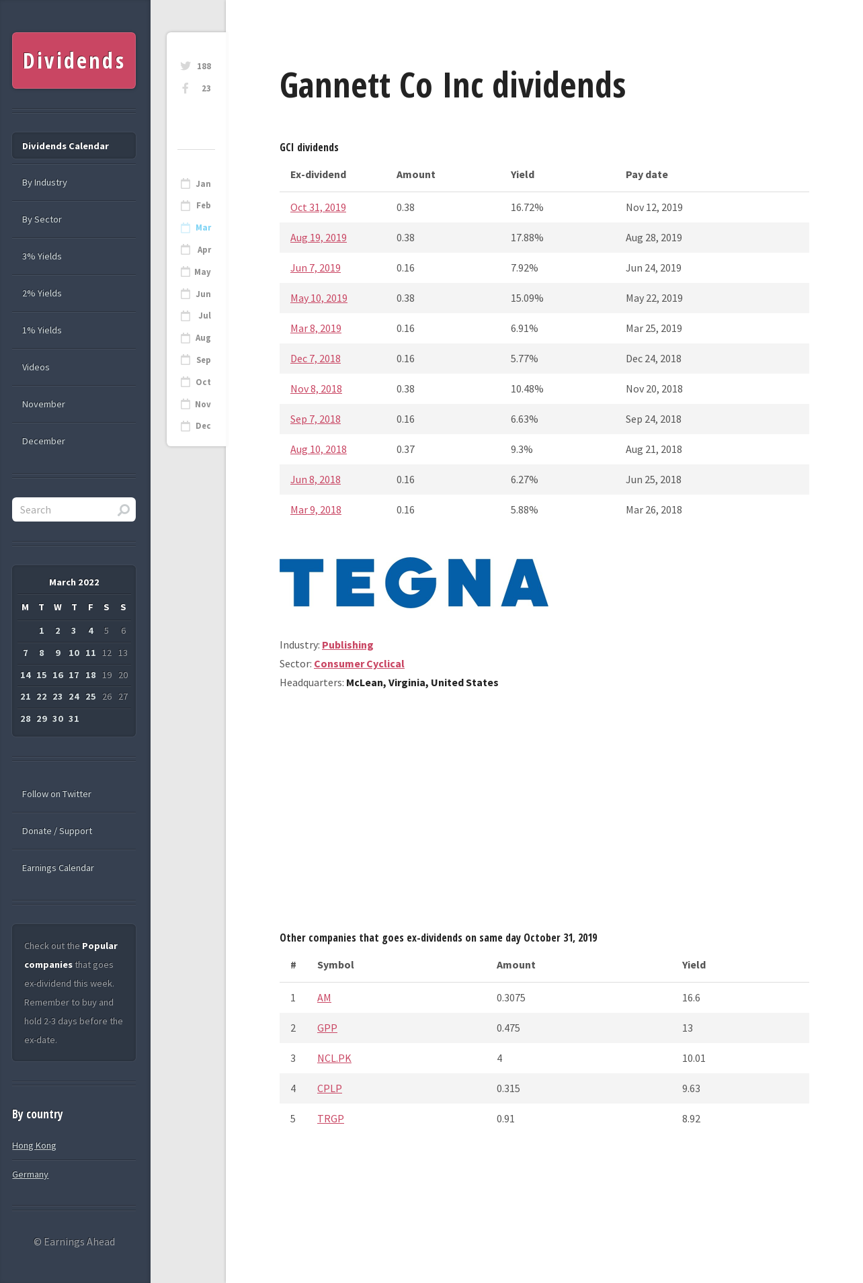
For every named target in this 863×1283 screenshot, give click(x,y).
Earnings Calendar (58, 868)
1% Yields (42, 330)
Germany (30, 1174)
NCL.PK (334, 1058)
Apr (204, 249)
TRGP (330, 1118)
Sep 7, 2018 (315, 418)
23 (206, 88)
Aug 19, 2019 (318, 237)
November (43, 404)
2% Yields (42, 293)
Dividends (74, 60)
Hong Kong (34, 1145)
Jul (204, 315)
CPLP (329, 1088)
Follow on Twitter (56, 794)
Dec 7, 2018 (315, 358)
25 (90, 696)
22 (41, 696)
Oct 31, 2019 (318, 207)
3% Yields (42, 256)
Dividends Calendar (65, 146)
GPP (327, 1027)
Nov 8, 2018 (316, 388)
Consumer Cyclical (359, 663)
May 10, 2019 (318, 297)
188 (204, 66)
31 (74, 718)
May (202, 271)
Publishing (348, 644)
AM (324, 997)
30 (57, 718)
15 (41, 675)
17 (74, 675)
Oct (203, 382)
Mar (203, 227)
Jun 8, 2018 (315, 479)
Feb (203, 205)
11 (90, 653)
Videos (36, 367)
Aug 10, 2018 (318, 449)
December (43, 441)
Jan (203, 183)
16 (57, 675)
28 (25, 718)
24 (74, 696)
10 (74, 653)
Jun (203, 294)
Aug (203, 337)
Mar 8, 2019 (315, 328)
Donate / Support (57, 831)
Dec (203, 425)
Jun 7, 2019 (315, 267)
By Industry (44, 182)
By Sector (42, 219)
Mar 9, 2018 (315, 509)
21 (25, 696)
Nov (203, 404)
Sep (203, 360)
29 (41, 718)
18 (90, 675)
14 (25, 675)
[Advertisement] (544, 815)
